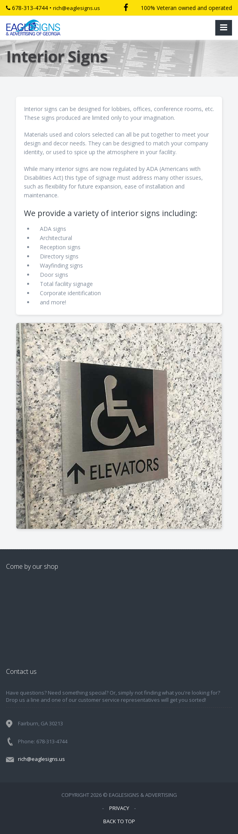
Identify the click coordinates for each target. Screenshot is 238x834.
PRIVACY (119, 808)
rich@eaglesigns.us (76, 8)
